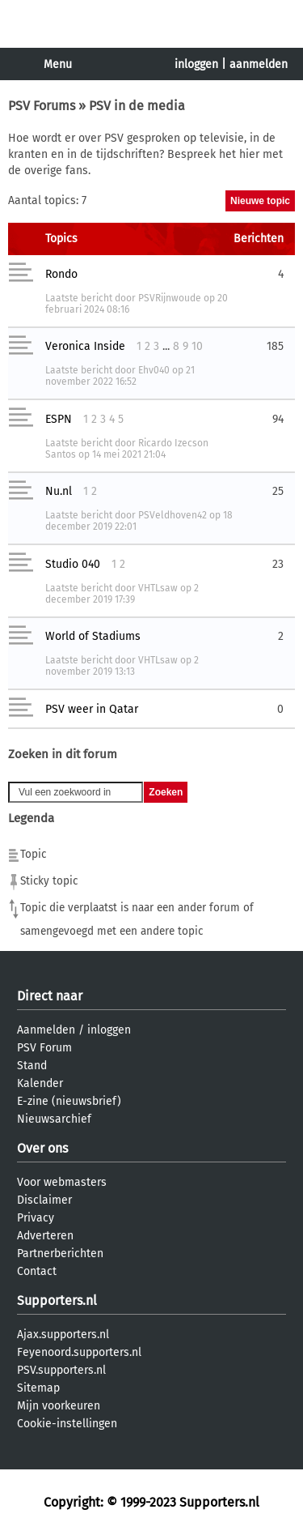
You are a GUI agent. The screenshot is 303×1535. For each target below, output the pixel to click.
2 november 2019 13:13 (122, 666)
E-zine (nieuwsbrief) (69, 1101)
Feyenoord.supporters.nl (79, 1352)
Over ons (42, 1148)
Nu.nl (58, 491)
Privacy (35, 1218)
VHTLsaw (158, 588)
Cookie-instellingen (67, 1424)
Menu (58, 64)
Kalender (40, 1083)
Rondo (61, 274)
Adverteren (45, 1236)
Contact (37, 1271)
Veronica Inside (85, 346)
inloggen (196, 64)
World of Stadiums (93, 636)
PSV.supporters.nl (61, 1370)
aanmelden (258, 64)
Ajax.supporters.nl (63, 1334)
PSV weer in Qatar (91, 709)
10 (197, 346)
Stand (32, 1065)
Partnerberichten (60, 1253)
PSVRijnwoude (169, 298)
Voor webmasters (62, 1182)
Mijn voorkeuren (58, 1406)
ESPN (58, 419)
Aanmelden (46, 1030)
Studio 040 (72, 564)
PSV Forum (44, 1048)
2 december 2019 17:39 (122, 593)
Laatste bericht (78, 298)
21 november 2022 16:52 (120, 376)
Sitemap (38, 1388)
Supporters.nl (57, 1300)
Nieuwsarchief (54, 1119)
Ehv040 (154, 370)
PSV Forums (41, 105)
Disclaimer (44, 1200)
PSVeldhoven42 (172, 515)
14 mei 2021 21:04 (129, 454)
